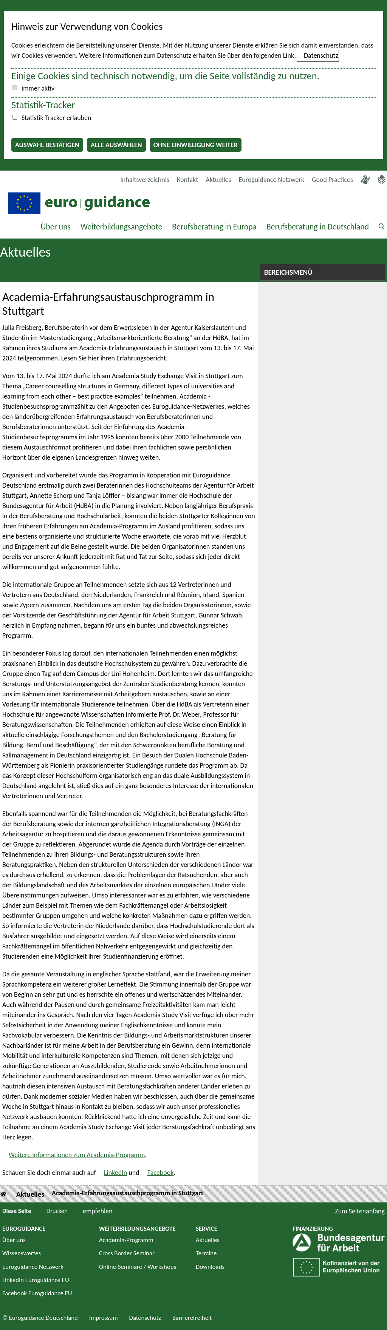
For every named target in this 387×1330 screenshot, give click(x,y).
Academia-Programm (126, 1240)
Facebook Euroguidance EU (37, 1293)
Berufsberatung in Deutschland (317, 227)
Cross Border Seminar (127, 1253)
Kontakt (187, 179)
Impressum (103, 1318)
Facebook (160, 1172)
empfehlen (98, 1211)
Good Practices (332, 179)
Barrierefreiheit (192, 1318)
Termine (206, 1253)
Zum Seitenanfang (360, 1211)
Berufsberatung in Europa (214, 227)
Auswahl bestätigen (47, 145)
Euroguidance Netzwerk (272, 179)
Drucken (57, 1211)
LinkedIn (115, 1172)
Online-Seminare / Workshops (137, 1267)
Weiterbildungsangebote (121, 227)
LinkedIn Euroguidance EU (35, 1280)
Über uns (55, 227)
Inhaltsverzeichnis (144, 179)
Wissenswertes (21, 1253)
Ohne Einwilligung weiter (195, 145)
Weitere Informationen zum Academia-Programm (77, 1155)
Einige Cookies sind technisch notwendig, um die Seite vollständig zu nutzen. (165, 76)
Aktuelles (218, 179)
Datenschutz (321, 55)
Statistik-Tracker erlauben (56, 118)
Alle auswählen (116, 145)
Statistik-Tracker (43, 105)
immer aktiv (38, 88)
